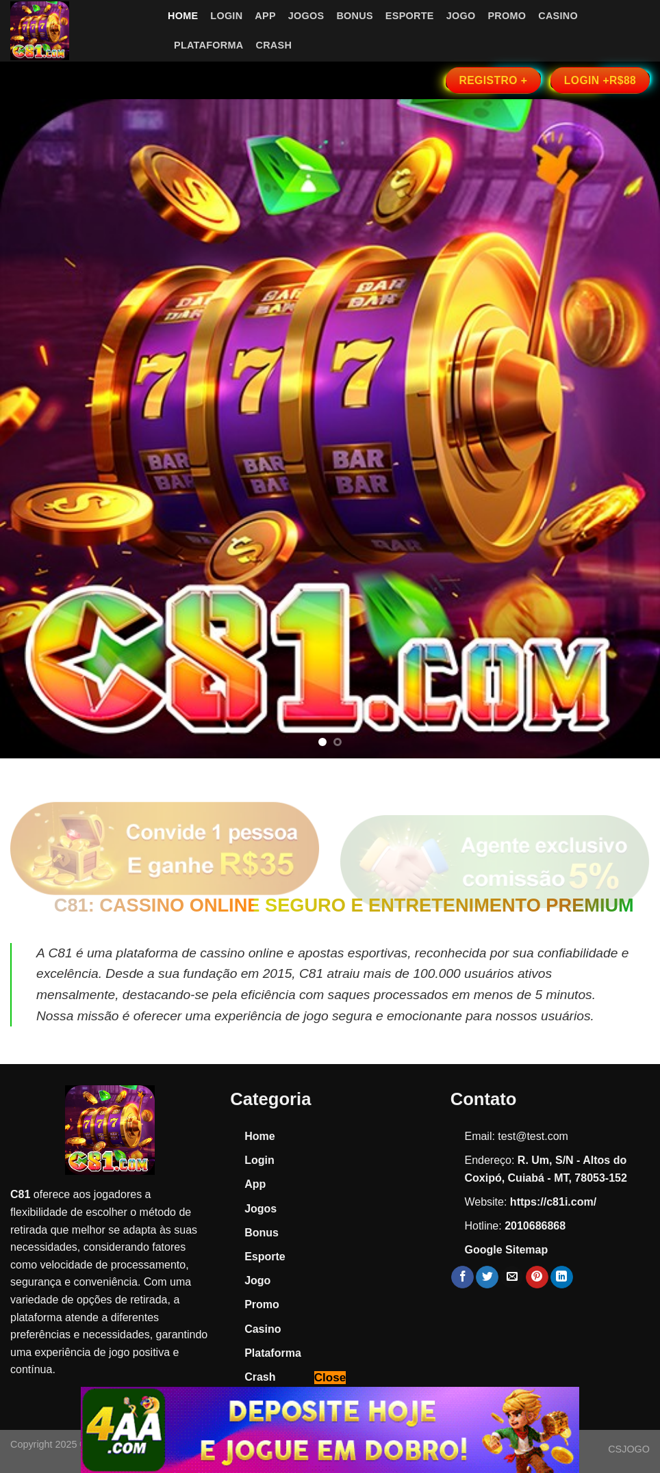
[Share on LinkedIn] (561, 1277)
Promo (506, 15)
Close (330, 1377)
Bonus (354, 15)
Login (226, 15)
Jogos (306, 15)
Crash (273, 45)
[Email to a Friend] (511, 1277)
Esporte (409, 15)
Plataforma (208, 45)
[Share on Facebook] (462, 1277)
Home (183, 15)
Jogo (461, 15)
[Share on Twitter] (487, 1277)
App (265, 15)
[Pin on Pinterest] (537, 1277)
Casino (558, 15)
